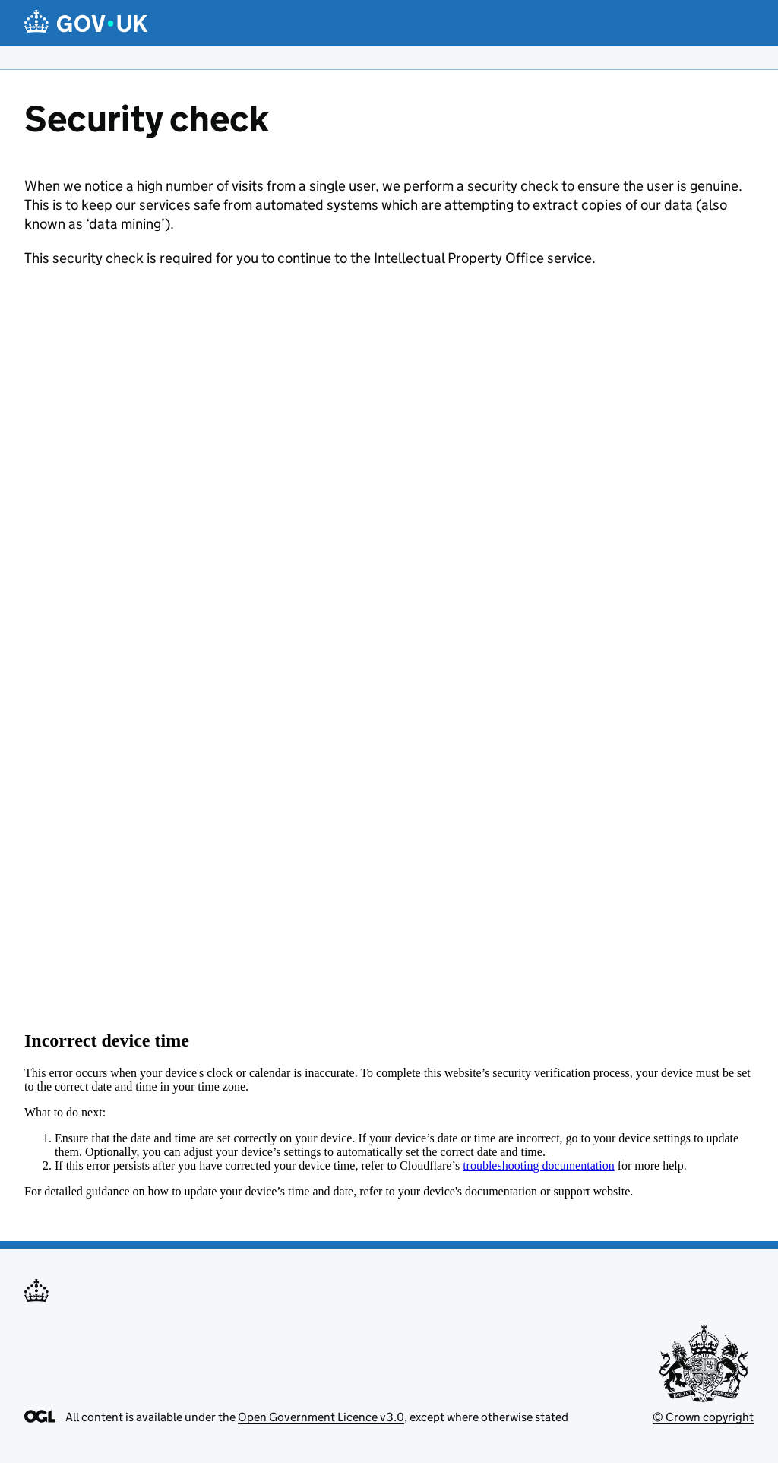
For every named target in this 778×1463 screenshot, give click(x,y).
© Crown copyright (703, 1417)
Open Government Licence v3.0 (321, 1417)
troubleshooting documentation (539, 1165)
